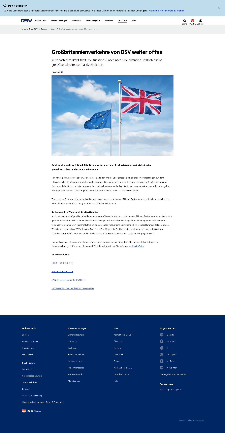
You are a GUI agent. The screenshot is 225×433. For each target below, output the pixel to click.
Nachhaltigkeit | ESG (123, 367)
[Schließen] (219, 8)
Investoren (118, 354)
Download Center (122, 374)
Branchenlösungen (76, 334)
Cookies (25, 388)
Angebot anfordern (30, 341)
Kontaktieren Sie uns (123, 334)
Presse (117, 361)
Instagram (171, 354)
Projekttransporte (76, 367)
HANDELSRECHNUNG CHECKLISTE (69, 285)
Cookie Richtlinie (29, 382)
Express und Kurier (76, 354)
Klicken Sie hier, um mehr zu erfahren (167, 10)
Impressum (27, 369)
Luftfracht (72, 341)
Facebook (171, 341)
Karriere (117, 347)
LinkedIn (170, 334)
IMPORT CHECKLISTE (62, 277)
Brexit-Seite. (138, 252)
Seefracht (72, 347)
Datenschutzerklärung (32, 395)
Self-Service (27, 354)
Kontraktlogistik (75, 374)
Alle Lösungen (74, 380)
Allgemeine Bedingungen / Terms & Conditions (42, 402)
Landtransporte (75, 361)
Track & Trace (28, 347)
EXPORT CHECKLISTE (62, 268)
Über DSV (118, 341)
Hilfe (116, 380)
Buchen (25, 334)
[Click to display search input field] (184, 24)
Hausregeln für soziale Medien (173, 374)
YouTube (170, 361)
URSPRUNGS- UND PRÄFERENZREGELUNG (73, 294)
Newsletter (172, 367)
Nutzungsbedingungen (32, 375)
